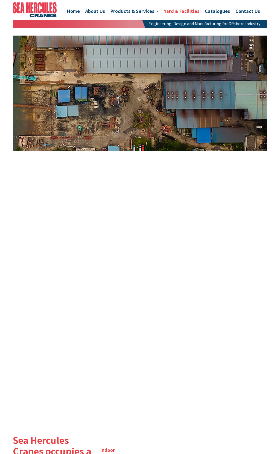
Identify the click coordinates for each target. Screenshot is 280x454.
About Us (95, 11)
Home (73, 11)
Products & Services (132, 11)
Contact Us (247, 11)
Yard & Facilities (181, 11)
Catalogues (217, 11)
